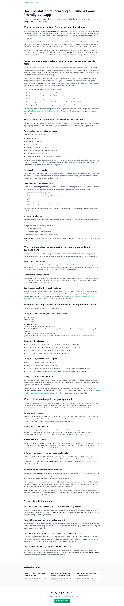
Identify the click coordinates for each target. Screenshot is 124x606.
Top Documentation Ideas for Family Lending (44, 111)
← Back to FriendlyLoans (31, 2)
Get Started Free (62, 601)
